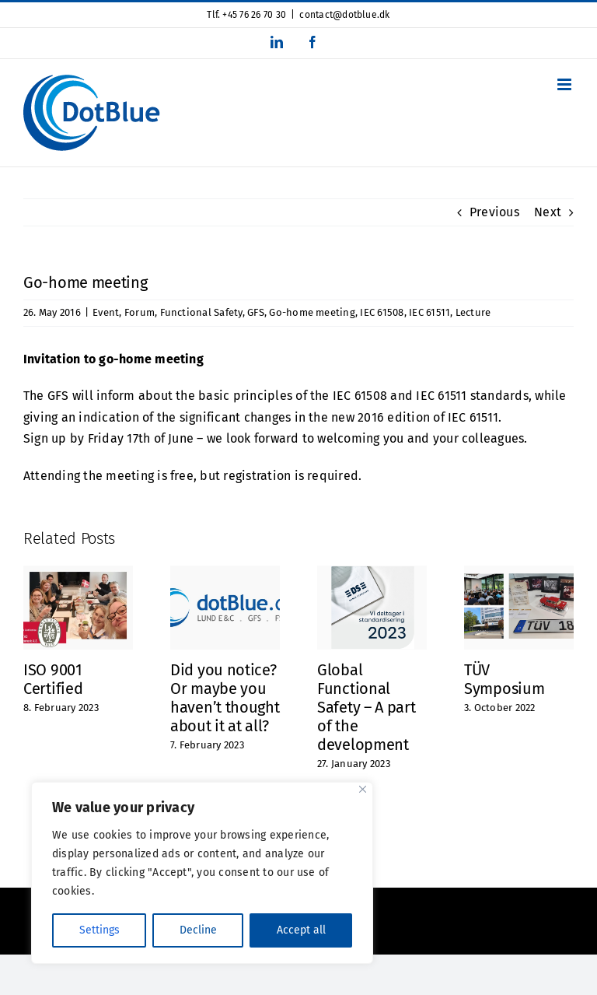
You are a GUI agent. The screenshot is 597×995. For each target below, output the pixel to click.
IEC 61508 (381, 312)
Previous (494, 212)
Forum (139, 312)
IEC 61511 (429, 312)
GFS (255, 312)
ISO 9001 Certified (52, 679)
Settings (99, 930)
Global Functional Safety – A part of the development (366, 707)
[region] (202, 873)
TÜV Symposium (504, 679)
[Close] (362, 789)
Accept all (301, 930)
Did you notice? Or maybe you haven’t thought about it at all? (225, 697)
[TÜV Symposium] (519, 573)
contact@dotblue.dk (344, 14)
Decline (198, 930)
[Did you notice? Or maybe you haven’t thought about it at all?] (225, 573)
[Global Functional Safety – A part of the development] (372, 573)
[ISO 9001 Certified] (78, 573)
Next (547, 212)
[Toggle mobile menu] (565, 84)
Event (106, 312)
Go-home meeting (312, 312)
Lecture (473, 312)
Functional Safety (201, 312)
